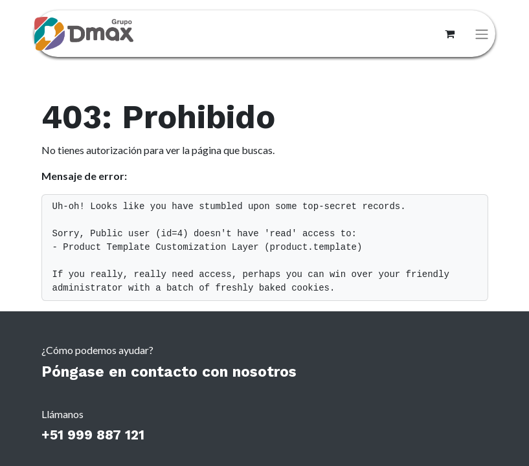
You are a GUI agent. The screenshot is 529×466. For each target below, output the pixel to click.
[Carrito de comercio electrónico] (450, 34)
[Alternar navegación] (481, 34)
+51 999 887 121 (92, 435)
